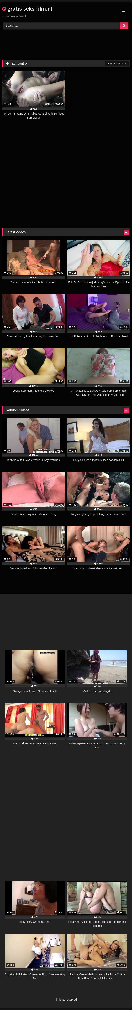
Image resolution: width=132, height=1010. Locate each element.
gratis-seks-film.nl (27, 8)
